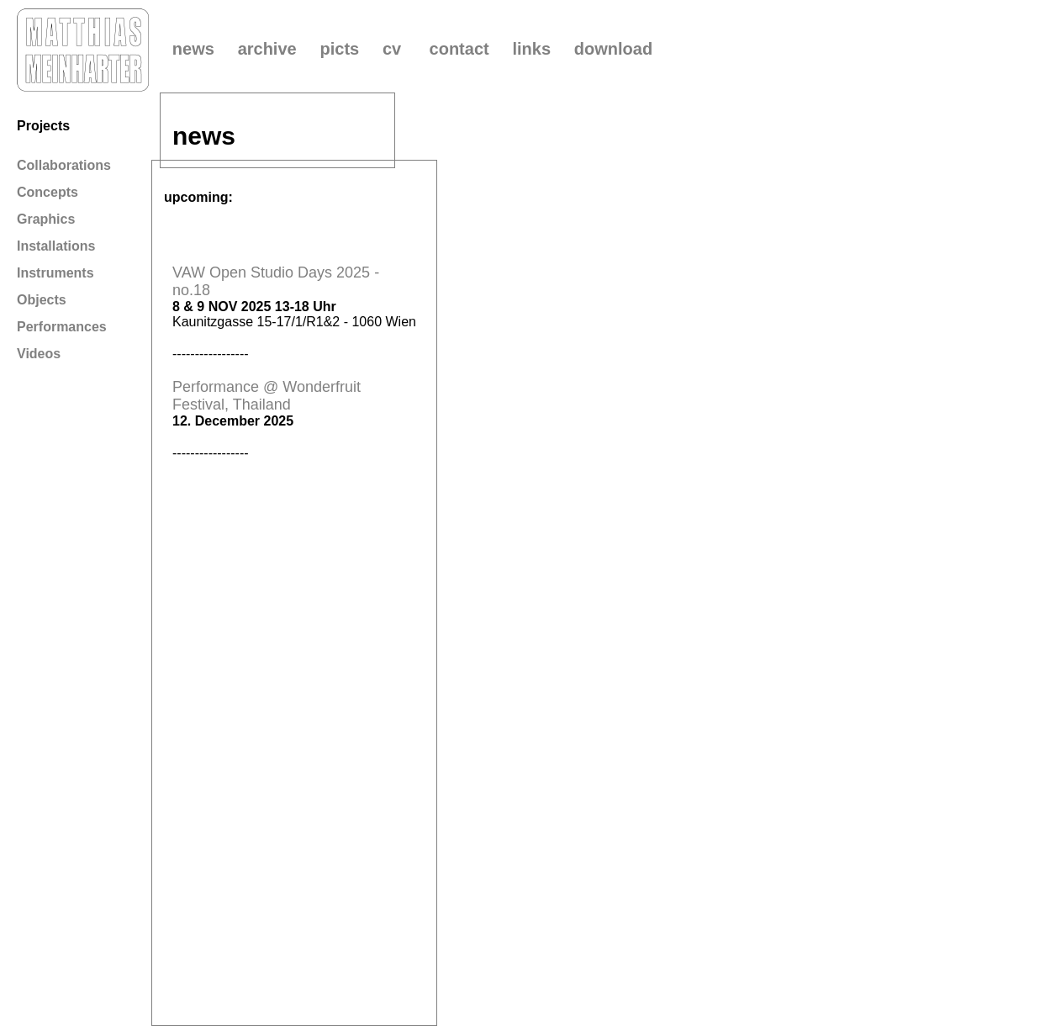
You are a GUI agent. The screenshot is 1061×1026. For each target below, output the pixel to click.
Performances (62, 327)
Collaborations (64, 165)
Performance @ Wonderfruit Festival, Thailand (266, 395)
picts (339, 49)
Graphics (46, 219)
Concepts (47, 192)
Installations (56, 246)
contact (459, 49)
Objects (41, 300)
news (193, 49)
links (531, 49)
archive (267, 49)
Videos (39, 353)
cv (392, 49)
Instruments (55, 273)
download (613, 49)
